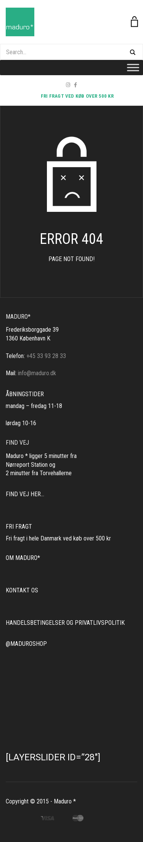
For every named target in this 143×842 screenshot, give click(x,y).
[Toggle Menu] (133, 67)
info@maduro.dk (37, 373)
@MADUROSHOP (26, 643)
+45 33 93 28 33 (46, 356)
